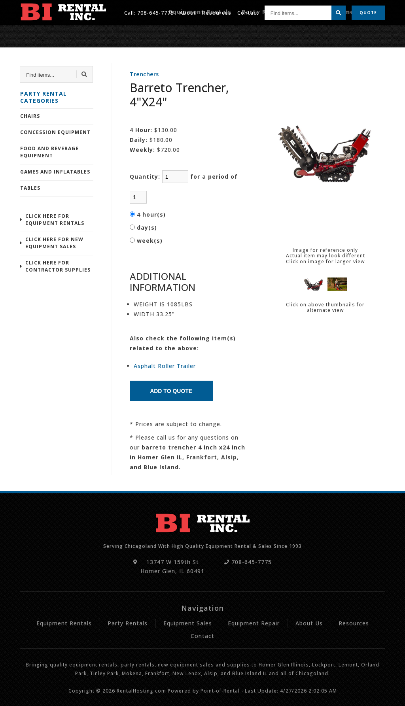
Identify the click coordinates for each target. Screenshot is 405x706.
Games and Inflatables (55, 171)
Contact (248, 11)
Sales (318, 34)
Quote (368, 12)
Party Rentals (283, 34)
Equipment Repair (359, 34)
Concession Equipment (55, 132)
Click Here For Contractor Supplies (58, 266)
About (188, 11)
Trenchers (144, 74)
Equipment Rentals (229, 34)
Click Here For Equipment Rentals (54, 220)
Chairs (30, 116)
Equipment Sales (187, 623)
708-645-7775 (155, 11)
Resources (216, 11)
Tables (30, 188)
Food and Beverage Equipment (49, 152)
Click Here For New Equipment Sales (54, 243)
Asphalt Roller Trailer (165, 366)
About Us (309, 623)
